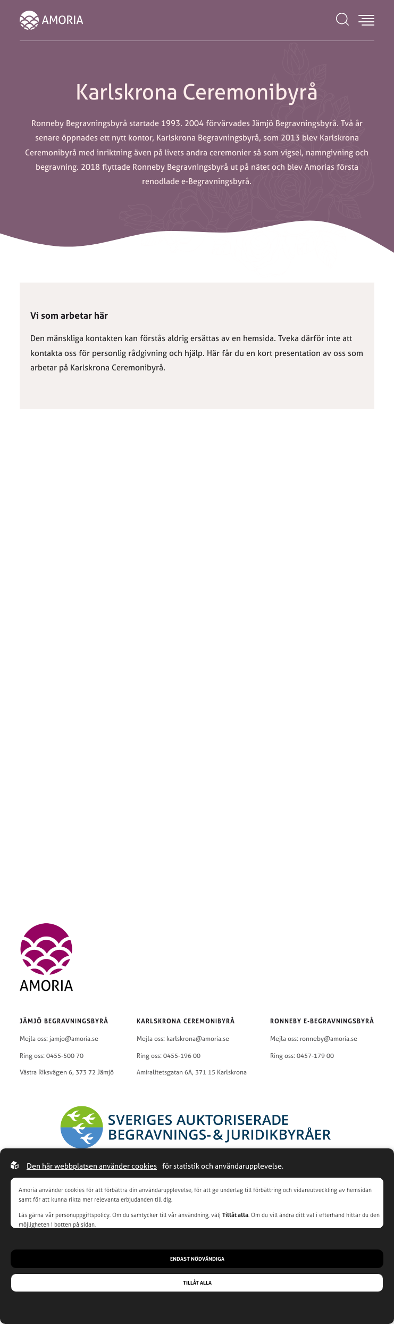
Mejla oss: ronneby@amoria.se (313, 1039)
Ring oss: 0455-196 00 (168, 1056)
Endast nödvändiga (197, 1258)
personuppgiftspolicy (82, 1215)
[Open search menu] (342, 20)
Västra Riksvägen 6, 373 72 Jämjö (67, 1072)
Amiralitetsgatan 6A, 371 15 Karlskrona (192, 1072)
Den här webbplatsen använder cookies (92, 1166)
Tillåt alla (197, 1282)
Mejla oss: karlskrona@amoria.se (183, 1039)
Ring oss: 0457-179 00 (302, 1056)
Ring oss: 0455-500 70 (51, 1056)
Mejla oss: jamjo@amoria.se (59, 1039)
